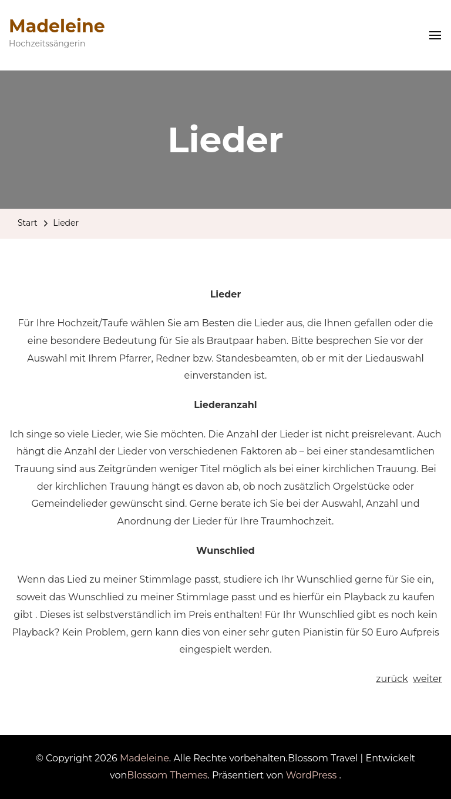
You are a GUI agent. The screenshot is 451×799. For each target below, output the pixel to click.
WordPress (311, 775)
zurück (392, 678)
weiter (427, 678)
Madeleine (57, 26)
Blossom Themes (167, 775)
